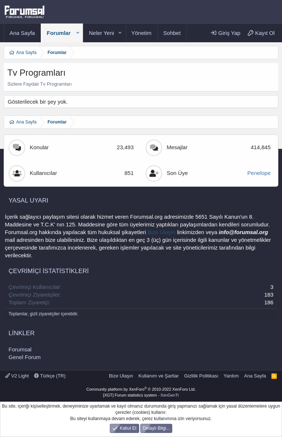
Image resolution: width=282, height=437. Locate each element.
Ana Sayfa (22, 33)
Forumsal (20, 349)
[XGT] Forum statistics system (141, 395)
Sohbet (172, 33)
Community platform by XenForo (141, 389)
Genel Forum (24, 357)
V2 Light (17, 376)
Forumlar (58, 33)
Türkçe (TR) (50, 376)
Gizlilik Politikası (201, 376)
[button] (77, 33)
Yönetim (141, 33)
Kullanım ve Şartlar (158, 376)
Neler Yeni (101, 33)
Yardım (231, 376)
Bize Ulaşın (162, 232)
